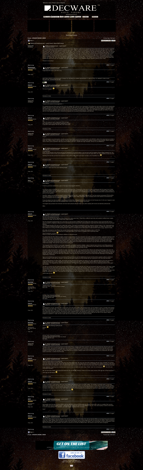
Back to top (31, 65)
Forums (29, 38)
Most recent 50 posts (71, 35)
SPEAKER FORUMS (37, 38)
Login (57, 2)
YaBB (63, 461)
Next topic (112, 38)
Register (63, 2)
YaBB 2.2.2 (77, 460)
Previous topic (106, 38)
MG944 (44, 38)
